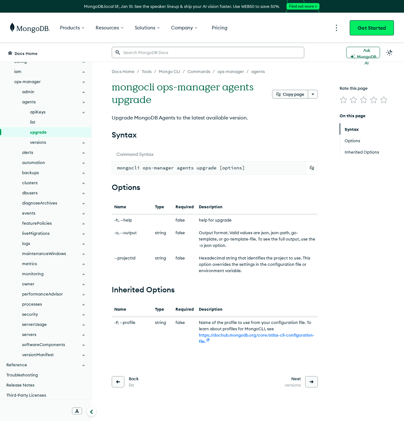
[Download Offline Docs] (77, 410)
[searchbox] (208, 52)
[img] (343, 100)
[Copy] (311, 167)
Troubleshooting (22, 374)
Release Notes (20, 384)
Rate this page (354, 88)
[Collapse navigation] (91, 411)
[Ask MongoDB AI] (363, 52)
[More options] (313, 94)
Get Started (372, 28)
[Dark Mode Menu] (389, 52)
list (32, 122)
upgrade (38, 132)
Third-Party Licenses (26, 395)
